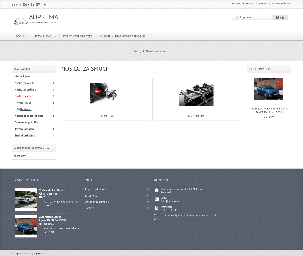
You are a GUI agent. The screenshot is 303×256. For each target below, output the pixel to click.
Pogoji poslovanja (95, 189)
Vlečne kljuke (22, 76)
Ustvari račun (45, 36)
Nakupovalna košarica (31, 148)
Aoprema (40, 18)
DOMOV (236, 3)
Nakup (262, 3)
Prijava (249, 3)
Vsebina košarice (281, 3)
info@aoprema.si (171, 201)
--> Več (50, 231)
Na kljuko (107, 114)
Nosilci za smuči (156, 51)
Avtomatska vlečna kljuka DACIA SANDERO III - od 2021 (52, 220)
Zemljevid (166, 192)
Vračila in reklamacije (97, 201)
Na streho (196, 114)
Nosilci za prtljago (25, 89)
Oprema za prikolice (26, 122)
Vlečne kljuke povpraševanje (122, 36)
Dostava (89, 208)
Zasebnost (91, 195)
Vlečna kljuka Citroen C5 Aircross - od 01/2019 (51, 193)
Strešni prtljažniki (25, 135)
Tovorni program (24, 129)
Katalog (136, 51)
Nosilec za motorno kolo (29, 116)
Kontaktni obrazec (78, 36)
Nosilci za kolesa (24, 83)
